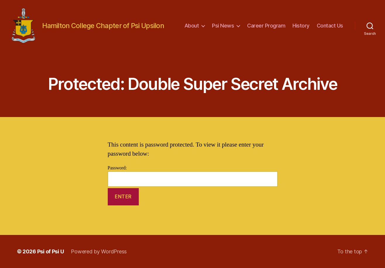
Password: (193, 176)
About (191, 26)
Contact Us (330, 26)
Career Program (266, 26)
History (300, 26)
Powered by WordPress (99, 251)
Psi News (223, 26)
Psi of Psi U (50, 251)
